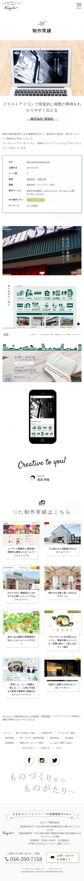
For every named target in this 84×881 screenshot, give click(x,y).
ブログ (59, 748)
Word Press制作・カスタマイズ (42, 190)
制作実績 (9, 738)
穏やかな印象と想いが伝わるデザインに (63, 594)
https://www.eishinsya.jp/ (38, 162)
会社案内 (69, 738)
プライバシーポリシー (34, 869)
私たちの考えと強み (25, 733)
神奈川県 (41, 179)
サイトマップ (55, 869)
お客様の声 (46, 733)
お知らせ (45, 748)
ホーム (6, 733)
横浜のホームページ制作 (32, 743)
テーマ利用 (32, 205)
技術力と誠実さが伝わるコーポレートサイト (63, 686)
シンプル (35, 200)
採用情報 (9, 743)
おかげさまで (28, 748)
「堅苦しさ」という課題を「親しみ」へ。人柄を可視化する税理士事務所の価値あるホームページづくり (21, 689)
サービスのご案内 (66, 733)
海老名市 (31, 179)
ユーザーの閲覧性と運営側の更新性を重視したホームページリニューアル (21, 552)
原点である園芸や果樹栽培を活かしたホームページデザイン (21, 640)
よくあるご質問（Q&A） (61, 743)
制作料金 (54, 738)
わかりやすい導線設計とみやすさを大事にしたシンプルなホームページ (21, 596)
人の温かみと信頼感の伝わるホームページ (63, 550)
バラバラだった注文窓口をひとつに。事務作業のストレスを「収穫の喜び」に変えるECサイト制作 (62, 642)
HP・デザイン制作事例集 (32, 738)
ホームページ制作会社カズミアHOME (20, 716)
